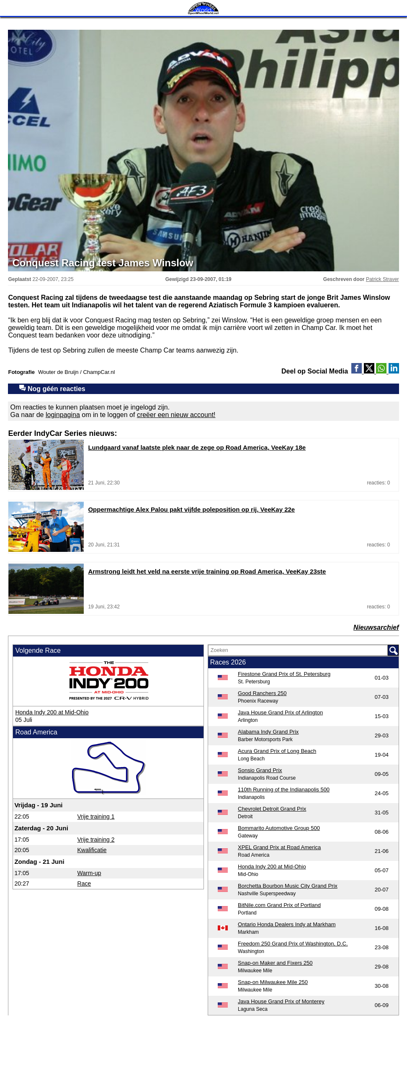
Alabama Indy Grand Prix (268, 732)
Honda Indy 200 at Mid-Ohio (51, 712)
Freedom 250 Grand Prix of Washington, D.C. (293, 943)
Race (84, 883)
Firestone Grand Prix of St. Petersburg (284, 674)
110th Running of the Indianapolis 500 (284, 789)
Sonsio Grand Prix (260, 770)
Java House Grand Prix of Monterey (281, 1001)
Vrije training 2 (96, 839)
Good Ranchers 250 (262, 693)
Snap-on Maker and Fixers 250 (275, 963)
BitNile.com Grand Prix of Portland (279, 905)
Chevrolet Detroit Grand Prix (272, 809)
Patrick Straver (382, 279)
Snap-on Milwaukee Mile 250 (273, 982)
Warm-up (89, 873)
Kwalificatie (92, 850)
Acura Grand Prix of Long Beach (277, 751)
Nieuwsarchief (376, 627)
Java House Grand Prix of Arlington (280, 712)
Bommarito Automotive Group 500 (279, 828)
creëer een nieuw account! (176, 414)
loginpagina (63, 414)
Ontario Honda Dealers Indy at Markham (286, 924)
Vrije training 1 (96, 816)
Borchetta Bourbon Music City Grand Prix (287, 886)
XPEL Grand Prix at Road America (279, 847)
